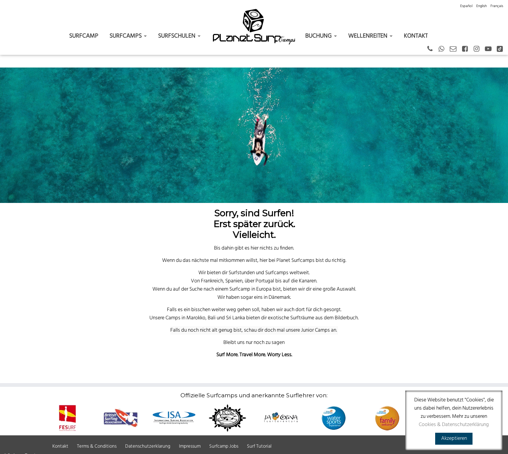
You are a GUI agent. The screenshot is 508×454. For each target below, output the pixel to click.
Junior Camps (315, 330)
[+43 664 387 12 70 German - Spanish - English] (432, 49)
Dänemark (279, 297)
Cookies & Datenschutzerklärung (454, 424)
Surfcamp (83, 36)
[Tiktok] (502, 49)
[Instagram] (478, 49)
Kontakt (416, 36)
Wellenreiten (370, 36)
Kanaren (307, 281)
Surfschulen (179, 36)
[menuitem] (466, 6)
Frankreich (212, 281)
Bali (212, 318)
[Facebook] (467, 49)
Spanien (233, 281)
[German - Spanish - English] (444, 49)
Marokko (195, 318)
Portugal (264, 281)
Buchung (321, 36)
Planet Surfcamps (295, 260)
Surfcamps (128, 36)
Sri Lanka (235, 318)
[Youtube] (490, 49)
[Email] (455, 49)
